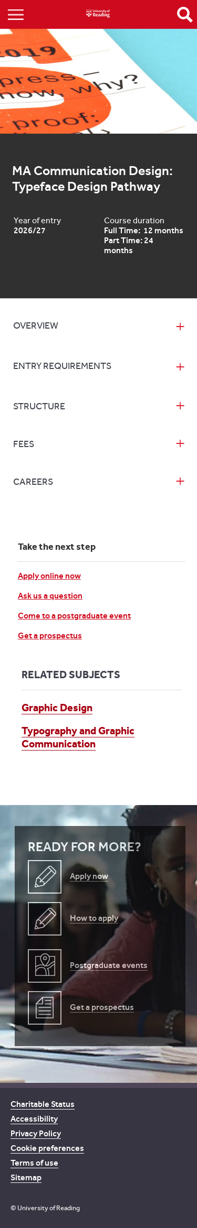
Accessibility (34, 1119)
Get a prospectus (50, 635)
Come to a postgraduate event (74, 616)
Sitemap (26, 1177)
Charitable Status (43, 1104)
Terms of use (34, 1163)
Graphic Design (57, 707)
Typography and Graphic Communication (78, 737)
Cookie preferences (47, 1148)
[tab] (98, 327)
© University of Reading (45, 1208)
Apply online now (49, 576)
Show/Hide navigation (15, 14)
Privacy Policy (36, 1133)
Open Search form (184, 14)
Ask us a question (50, 596)
